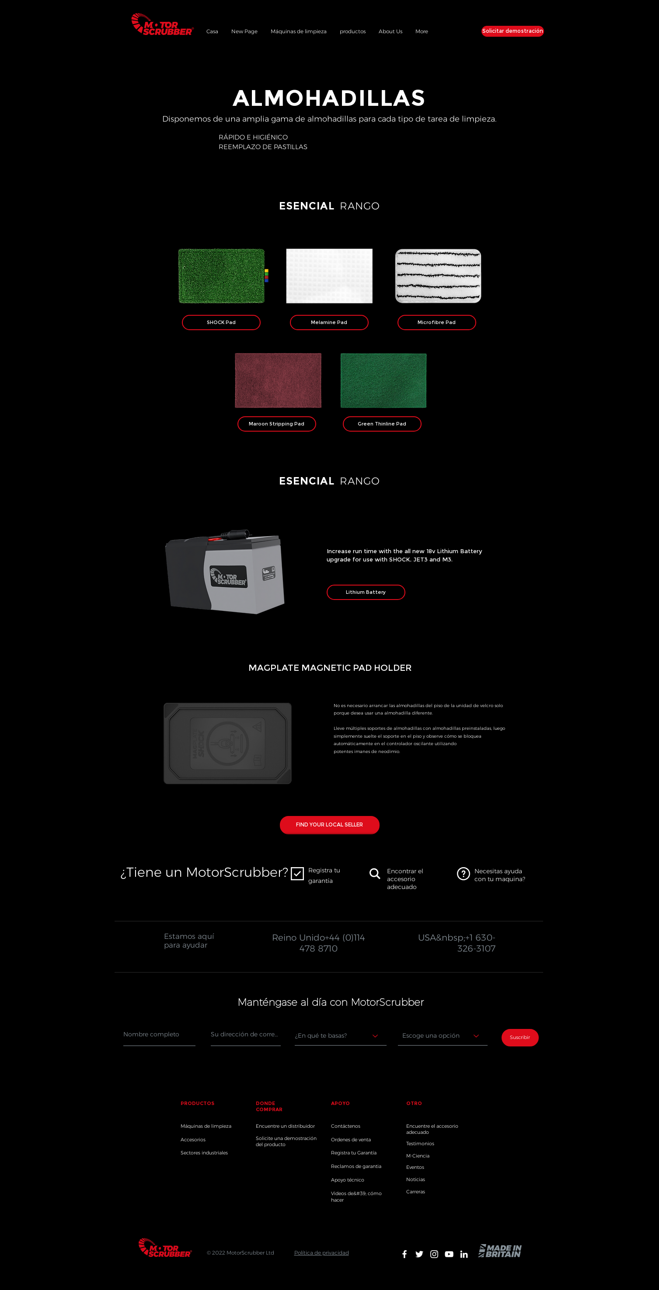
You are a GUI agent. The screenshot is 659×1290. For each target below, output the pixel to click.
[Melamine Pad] (329, 322)
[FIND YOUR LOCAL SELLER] (330, 825)
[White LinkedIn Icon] (464, 1254)
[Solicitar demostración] (512, 31)
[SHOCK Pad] (221, 322)
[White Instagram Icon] (434, 1254)
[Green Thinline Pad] (382, 424)
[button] (352, 30)
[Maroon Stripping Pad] (276, 424)
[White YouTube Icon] (449, 1254)
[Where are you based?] (341, 1036)
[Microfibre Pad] (436, 322)
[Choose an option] (443, 1036)
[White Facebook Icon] (404, 1254)
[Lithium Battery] (366, 592)
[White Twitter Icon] (419, 1254)
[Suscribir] (520, 1037)
